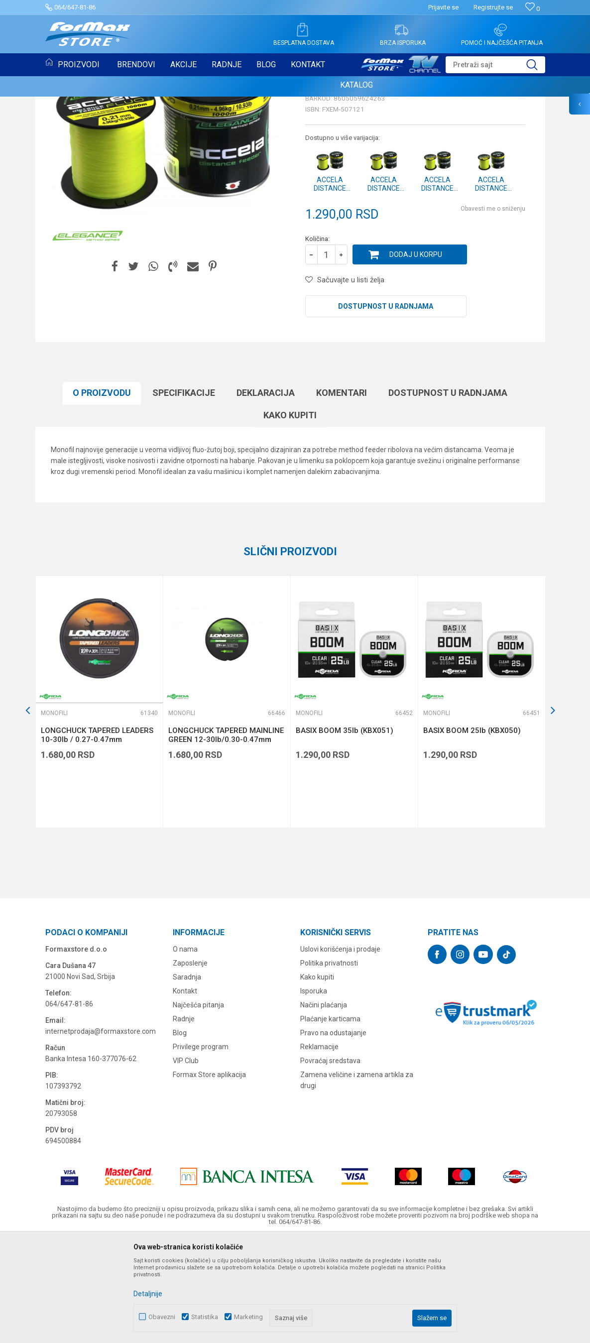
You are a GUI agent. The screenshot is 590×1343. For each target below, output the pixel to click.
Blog (180, 1135)
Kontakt (185, 1093)
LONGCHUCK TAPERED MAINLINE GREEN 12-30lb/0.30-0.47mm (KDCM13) (226, 841)
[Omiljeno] (532, 8)
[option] (99, 804)
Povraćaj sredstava (330, 1163)
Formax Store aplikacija (209, 1177)
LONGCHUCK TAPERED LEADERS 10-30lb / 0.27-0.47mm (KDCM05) (97, 841)
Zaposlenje (190, 1065)
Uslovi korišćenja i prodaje (340, 1051)
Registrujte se (493, 7)
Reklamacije (319, 1149)
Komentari (341, 494)
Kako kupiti (290, 517)
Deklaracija (265, 494)
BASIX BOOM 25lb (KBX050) (472, 832)
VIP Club (186, 1163)
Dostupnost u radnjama (385, 408)
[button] (495, 64)
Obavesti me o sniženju (493, 310)
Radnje (184, 1121)
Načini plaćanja (323, 1107)
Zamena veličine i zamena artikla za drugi (356, 1182)
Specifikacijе (183, 494)
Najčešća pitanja (198, 1107)
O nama (185, 1051)
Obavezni (161, 1317)
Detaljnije (147, 1294)
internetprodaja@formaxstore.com (100, 1133)
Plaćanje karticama (330, 1121)
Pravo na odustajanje (333, 1135)
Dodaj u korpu (415, 357)
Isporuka (313, 1093)
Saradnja (187, 1079)
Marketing (248, 1317)
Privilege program (201, 1149)
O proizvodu (102, 494)
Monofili (320, 178)
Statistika (204, 1317)
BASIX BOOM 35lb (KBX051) (344, 832)
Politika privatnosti (329, 1065)
